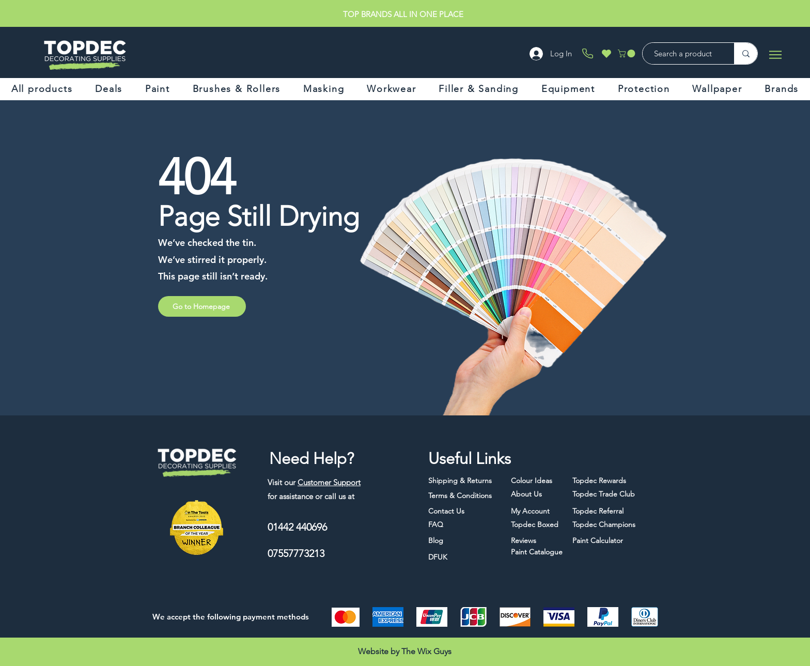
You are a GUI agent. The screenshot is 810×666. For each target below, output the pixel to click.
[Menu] (775, 54)
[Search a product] (683, 53)
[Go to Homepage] (202, 306)
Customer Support (329, 482)
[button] (627, 53)
